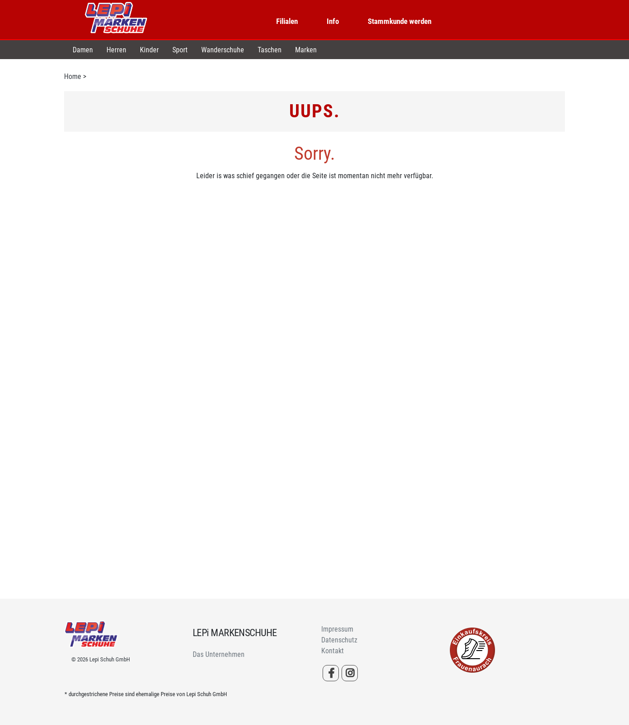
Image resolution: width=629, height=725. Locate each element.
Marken (306, 50)
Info (333, 21)
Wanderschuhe (222, 50)
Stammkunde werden (399, 21)
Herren (116, 50)
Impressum (337, 629)
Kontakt (332, 650)
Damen (83, 50)
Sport (180, 50)
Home (72, 76)
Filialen (287, 21)
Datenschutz (339, 640)
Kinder (149, 50)
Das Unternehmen (219, 654)
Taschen (270, 50)
